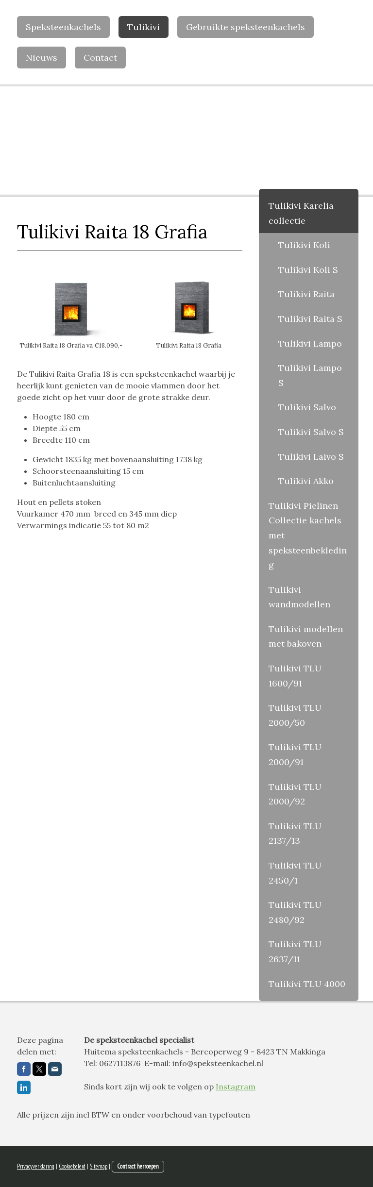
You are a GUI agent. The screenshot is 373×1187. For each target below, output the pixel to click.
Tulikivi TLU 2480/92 (295, 912)
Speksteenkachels (63, 27)
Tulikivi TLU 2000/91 (295, 754)
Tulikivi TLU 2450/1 (295, 873)
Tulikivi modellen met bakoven (306, 636)
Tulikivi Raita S (310, 318)
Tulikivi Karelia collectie (301, 213)
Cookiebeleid (72, 1166)
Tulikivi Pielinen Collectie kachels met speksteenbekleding (308, 535)
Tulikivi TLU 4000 (307, 983)
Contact (100, 57)
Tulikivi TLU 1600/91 (295, 676)
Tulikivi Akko (306, 480)
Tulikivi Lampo (310, 343)
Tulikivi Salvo (307, 407)
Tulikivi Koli (304, 245)
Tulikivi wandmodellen (299, 597)
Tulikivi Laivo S (311, 456)
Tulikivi (143, 27)
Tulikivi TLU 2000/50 (295, 715)
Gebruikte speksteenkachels (245, 27)
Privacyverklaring (35, 1166)
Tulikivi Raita (306, 294)
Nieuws (41, 57)
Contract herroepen (138, 1166)
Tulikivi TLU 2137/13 (295, 833)
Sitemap (98, 1166)
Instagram (235, 1086)
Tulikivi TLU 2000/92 (295, 794)
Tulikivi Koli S (308, 269)
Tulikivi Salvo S (311, 431)
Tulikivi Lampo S (310, 375)
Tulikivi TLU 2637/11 (295, 951)
